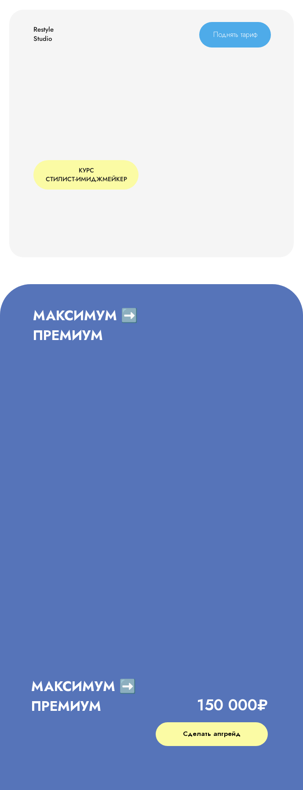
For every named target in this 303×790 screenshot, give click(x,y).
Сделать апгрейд (212, 734)
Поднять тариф (235, 34)
